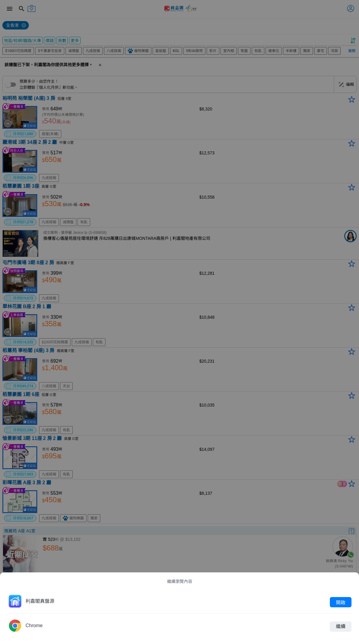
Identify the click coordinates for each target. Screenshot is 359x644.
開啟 (340, 602)
